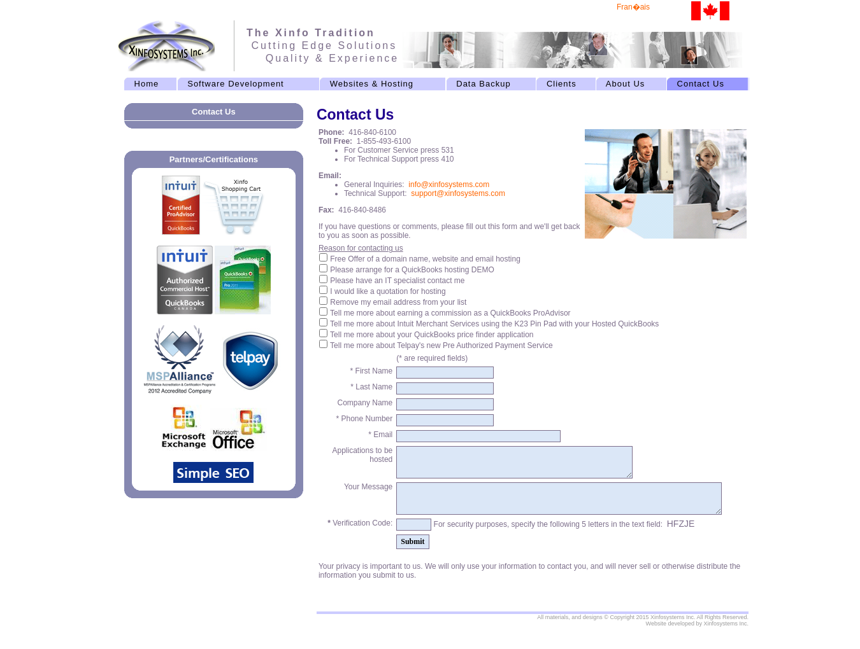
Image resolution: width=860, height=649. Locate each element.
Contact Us (700, 83)
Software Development (236, 83)
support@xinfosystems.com (458, 193)
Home (146, 83)
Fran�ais (633, 7)
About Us (625, 83)
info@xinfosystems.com (448, 184)
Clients (561, 83)
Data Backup (483, 83)
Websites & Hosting (372, 83)
